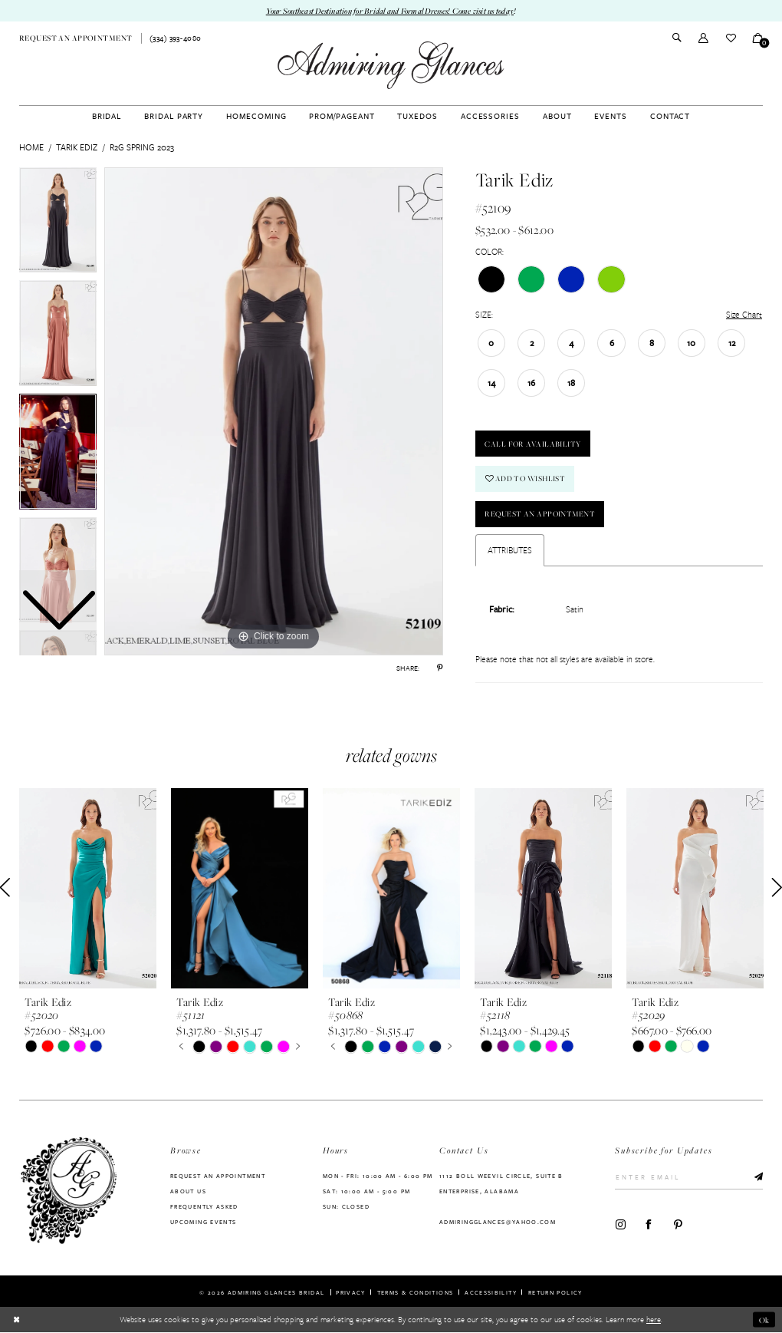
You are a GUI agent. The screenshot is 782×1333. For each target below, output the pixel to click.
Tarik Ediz (76, 146)
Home (31, 146)
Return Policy (555, 1292)
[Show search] (677, 39)
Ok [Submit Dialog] (764, 1320)
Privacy (351, 1292)
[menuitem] (76, 38)
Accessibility (491, 1292)
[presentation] (87, 888)
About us (188, 1191)
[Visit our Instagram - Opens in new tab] (620, 1225)
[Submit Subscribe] (755, 1177)
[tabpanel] (273, 411)
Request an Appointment (540, 515)
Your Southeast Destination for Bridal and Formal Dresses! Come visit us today (389, 10)
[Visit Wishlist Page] (730, 38)
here (653, 1320)
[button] (703, 38)
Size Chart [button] (744, 314)
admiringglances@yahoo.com (497, 1221)
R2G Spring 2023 (142, 146)
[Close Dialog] (16, 1320)
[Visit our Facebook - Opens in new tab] (649, 1225)
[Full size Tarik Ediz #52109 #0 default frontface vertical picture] (273, 411)
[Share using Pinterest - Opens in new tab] (439, 667)
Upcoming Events (203, 1221)
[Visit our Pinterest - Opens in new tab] (678, 1225)
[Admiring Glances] (391, 65)
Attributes (510, 549)
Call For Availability (533, 444)
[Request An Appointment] (76, 38)
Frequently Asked (204, 1206)
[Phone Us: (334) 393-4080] (175, 39)
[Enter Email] (689, 1178)
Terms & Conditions (415, 1292)
